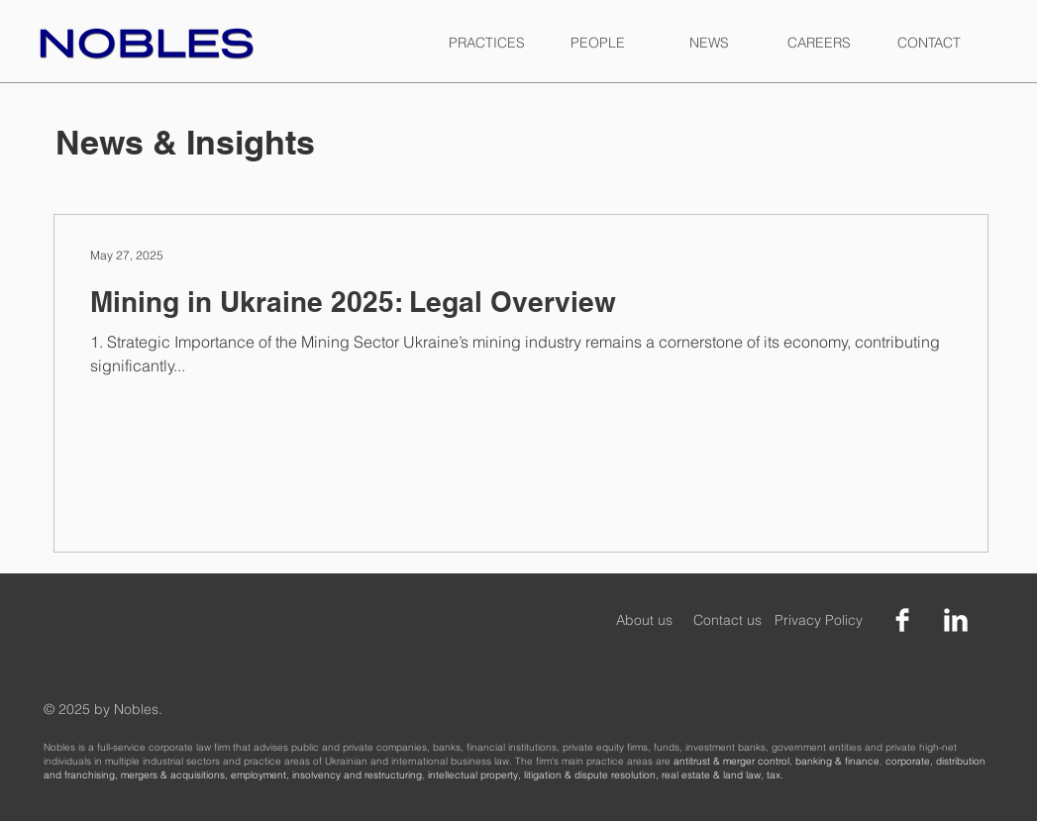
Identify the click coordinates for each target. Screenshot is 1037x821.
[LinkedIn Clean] (956, 620)
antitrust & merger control (731, 761)
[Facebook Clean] (902, 620)
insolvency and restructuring (357, 775)
